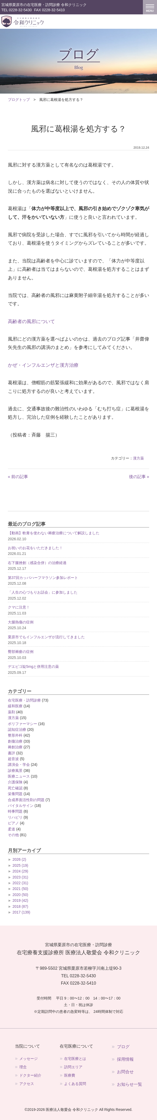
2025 (20, 865)
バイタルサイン (20, 805)
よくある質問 (75, 1084)
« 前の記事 (18, 476)
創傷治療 (15, 741)
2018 (20, 906)
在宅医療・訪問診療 (24, 700)
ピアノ (13, 823)
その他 (13, 835)
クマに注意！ (19, 607)
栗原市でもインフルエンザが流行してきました (46, 637)
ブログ (123, 1046)
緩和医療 (15, 706)
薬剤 (11, 712)
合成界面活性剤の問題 (26, 800)
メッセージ (28, 1058)
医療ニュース (19, 776)
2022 (20, 883)
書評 (11, 753)
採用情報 (125, 1059)
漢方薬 (138, 458)
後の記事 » (139, 476)
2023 (20, 877)
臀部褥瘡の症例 (20, 652)
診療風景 (15, 770)
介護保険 (15, 782)
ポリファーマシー (22, 724)
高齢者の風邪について (31, 321)
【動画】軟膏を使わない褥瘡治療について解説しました (53, 533)
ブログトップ (19, 99)
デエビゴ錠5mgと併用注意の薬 (33, 666)
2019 (20, 900)
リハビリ (15, 817)
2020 (20, 895)
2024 (20, 871)
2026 (19, 859)
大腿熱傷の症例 (20, 622)
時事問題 (15, 811)
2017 (21, 912)
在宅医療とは (75, 1058)
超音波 (13, 759)
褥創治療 (15, 747)
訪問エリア (73, 1067)
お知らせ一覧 (129, 1084)
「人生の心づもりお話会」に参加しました (42, 592)
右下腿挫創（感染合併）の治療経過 (37, 563)
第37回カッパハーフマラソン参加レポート (43, 578)
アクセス (26, 1084)
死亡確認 (15, 788)
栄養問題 (15, 794)
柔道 (11, 829)
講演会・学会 (19, 764)
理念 (23, 1067)
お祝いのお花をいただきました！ (35, 548)
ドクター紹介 (30, 1075)
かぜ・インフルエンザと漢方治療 (43, 365)
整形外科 (15, 735)
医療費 (69, 1075)
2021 (20, 889)
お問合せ (125, 1072)
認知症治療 (17, 729)
